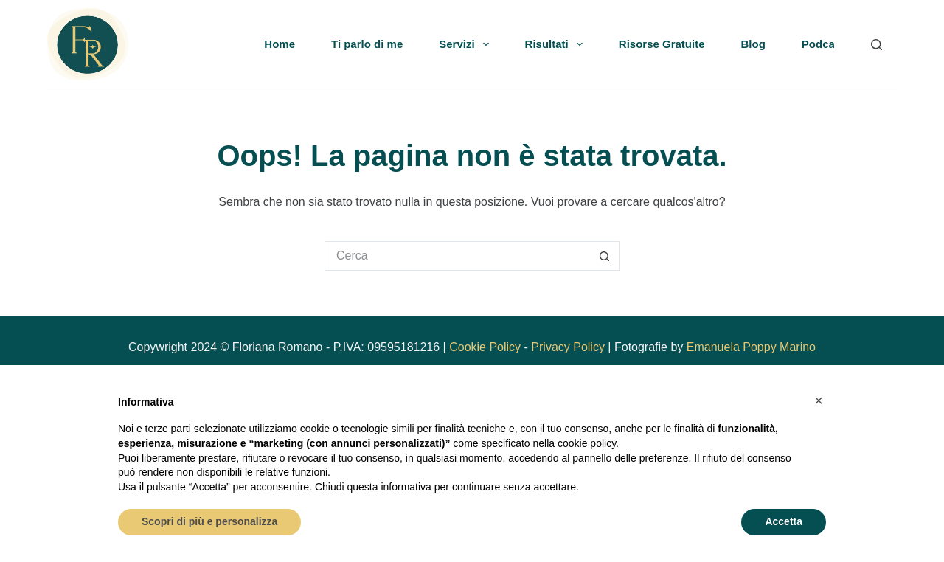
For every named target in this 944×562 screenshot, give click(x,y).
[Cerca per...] (457, 256)
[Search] (876, 44)
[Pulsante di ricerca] (605, 256)
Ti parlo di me (367, 44)
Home (279, 44)
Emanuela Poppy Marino (751, 347)
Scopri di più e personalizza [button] (209, 521)
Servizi (466, 44)
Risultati (557, 44)
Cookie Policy (485, 347)
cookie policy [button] (587, 443)
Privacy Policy (568, 347)
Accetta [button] (783, 521)
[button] (818, 400)
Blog (753, 44)
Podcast (823, 44)
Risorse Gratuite (662, 44)
